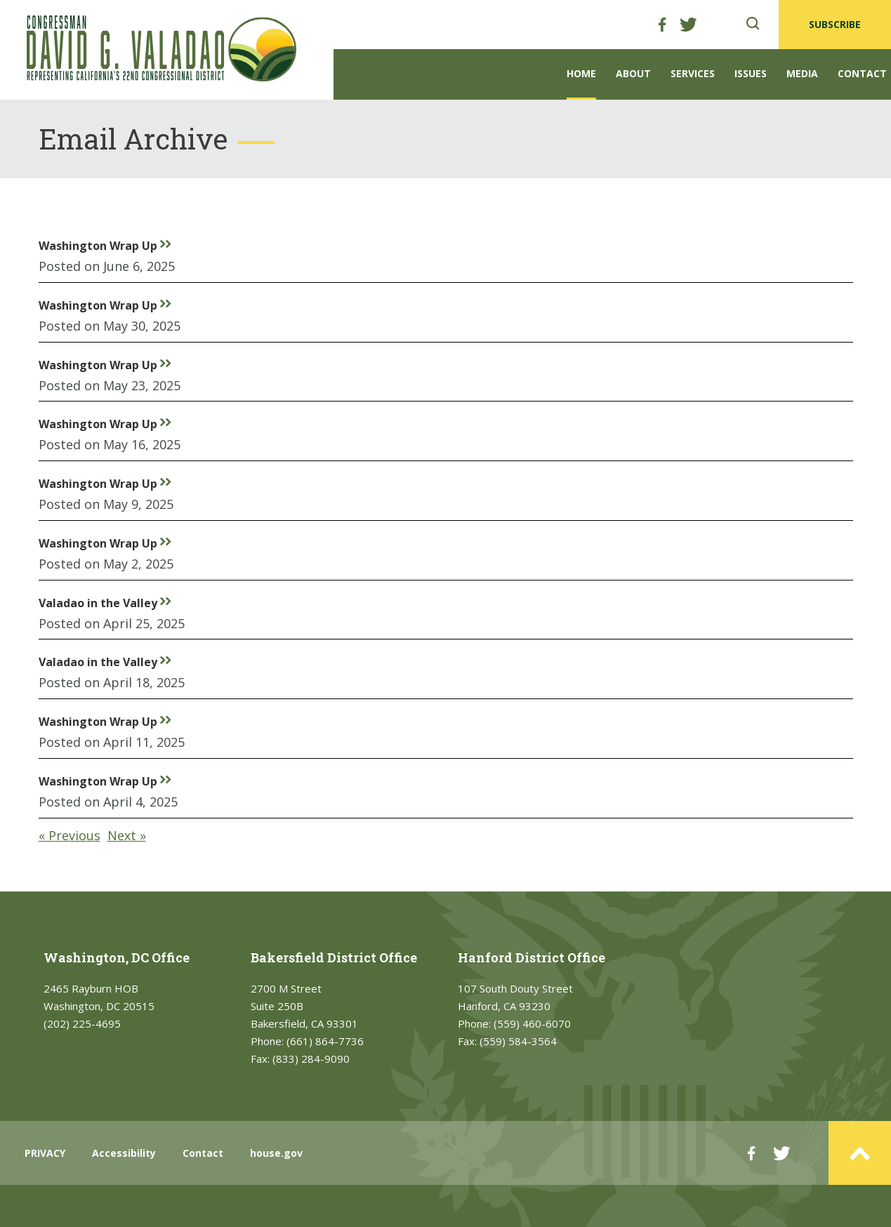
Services (693, 73)
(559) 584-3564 (518, 1041)
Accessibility (124, 1153)
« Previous (69, 835)
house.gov (276, 1153)
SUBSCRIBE (835, 24)
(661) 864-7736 (325, 1041)
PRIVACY (45, 1153)
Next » (126, 835)
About (633, 73)
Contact (862, 73)
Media (802, 73)
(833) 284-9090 (311, 1059)
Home (581, 73)
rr (165, 243)
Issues (750, 73)
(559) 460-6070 (532, 1023)
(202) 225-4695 (82, 1023)
